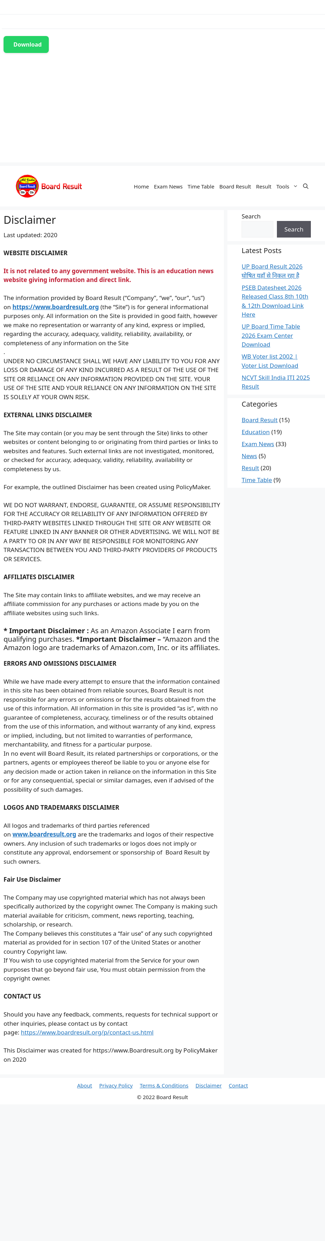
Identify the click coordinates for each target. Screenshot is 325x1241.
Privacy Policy (116, 1085)
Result (264, 186)
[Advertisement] (162, 113)
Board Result (235, 186)
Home (141, 186)
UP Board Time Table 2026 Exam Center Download (271, 335)
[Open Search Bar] (306, 186)
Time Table (200, 186)
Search (251, 216)
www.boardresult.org (44, 834)
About (84, 1085)
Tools (289, 186)
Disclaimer (209, 1085)
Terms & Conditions (164, 1085)
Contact (238, 1085)
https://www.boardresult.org (55, 307)
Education (255, 432)
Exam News (168, 186)
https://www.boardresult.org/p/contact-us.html (87, 1032)
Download (27, 44)
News (249, 456)
